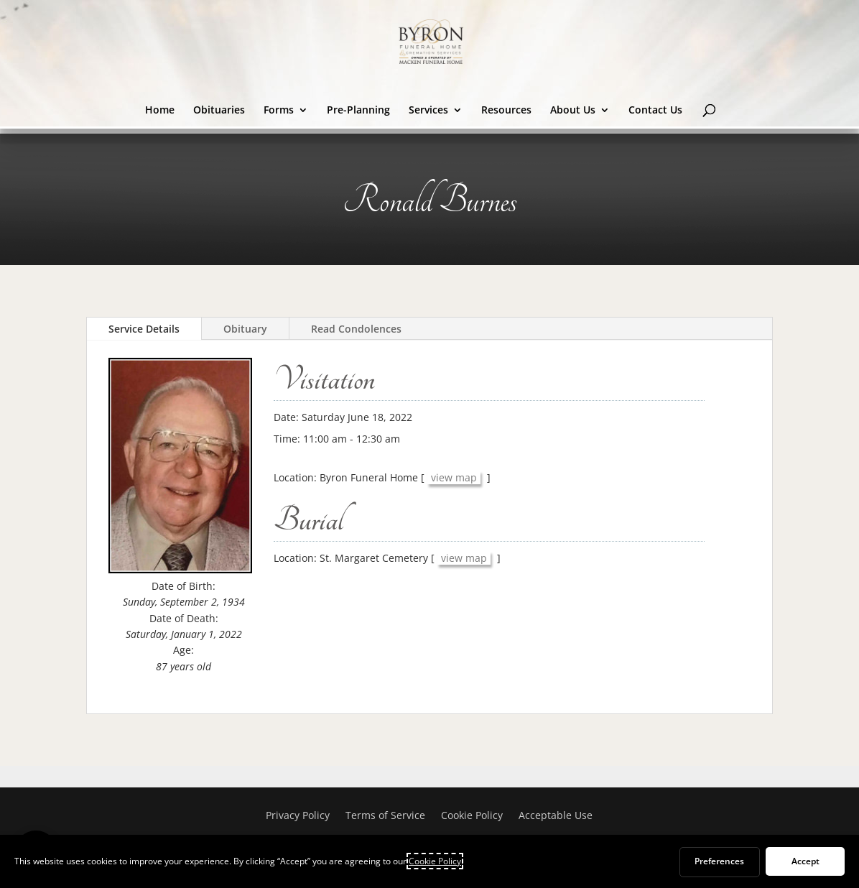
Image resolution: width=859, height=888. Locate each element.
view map (454, 477)
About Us (572, 110)
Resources (506, 110)
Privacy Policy (298, 816)
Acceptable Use (556, 816)
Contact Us (655, 110)
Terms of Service (385, 816)
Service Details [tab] (144, 329)
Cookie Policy (472, 816)
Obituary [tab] (245, 329)
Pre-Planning (358, 110)
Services (428, 110)
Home (160, 110)
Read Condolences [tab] (356, 329)
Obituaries (219, 110)
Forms (279, 110)
